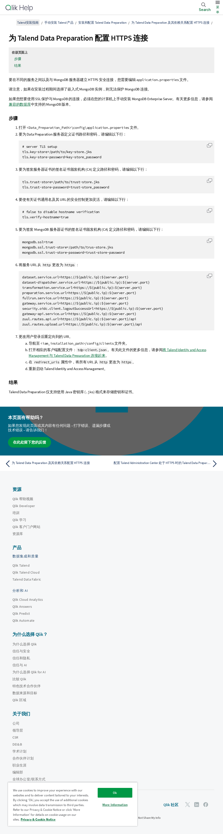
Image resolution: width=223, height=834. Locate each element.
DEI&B (17, 744)
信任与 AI (19, 665)
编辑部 (17, 772)
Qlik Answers (22, 606)
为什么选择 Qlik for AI (29, 672)
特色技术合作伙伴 (26, 686)
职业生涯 (19, 765)
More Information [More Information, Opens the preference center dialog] (115, 805)
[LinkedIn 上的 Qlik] (196, 804)
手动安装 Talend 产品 (59, 22)
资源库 (17, 533)
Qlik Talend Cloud (26, 572)
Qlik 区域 (19, 700)
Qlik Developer (23, 506)
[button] (209, 145)
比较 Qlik (19, 679)
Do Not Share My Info (147, 818)
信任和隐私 (21, 658)
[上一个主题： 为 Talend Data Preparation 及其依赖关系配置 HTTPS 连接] (56, 463)
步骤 (17, 59)
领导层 (17, 730)
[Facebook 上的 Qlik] (206, 804)
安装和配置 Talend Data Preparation (102, 22)
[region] (72, 804)
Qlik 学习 (19, 520)
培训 (15, 513)
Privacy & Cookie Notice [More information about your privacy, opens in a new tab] (38, 819)
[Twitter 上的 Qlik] (187, 804)
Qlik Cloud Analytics (27, 599)
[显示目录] (10, 22)
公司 (15, 723)
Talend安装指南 (28, 22)
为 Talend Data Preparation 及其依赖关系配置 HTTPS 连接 (170, 22)
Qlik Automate (23, 620)
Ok (115, 793)
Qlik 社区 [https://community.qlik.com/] (170, 804)
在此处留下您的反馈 (29, 442)
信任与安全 (21, 651)
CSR (15, 737)
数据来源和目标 (24, 693)
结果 (17, 65)
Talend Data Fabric (26, 579)
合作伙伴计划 (23, 758)
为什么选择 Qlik (24, 644)
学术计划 (19, 751)
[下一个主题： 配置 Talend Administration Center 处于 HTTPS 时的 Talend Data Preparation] (166, 463)
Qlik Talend (21, 565)
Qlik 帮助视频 (22, 499)
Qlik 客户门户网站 (26, 527)
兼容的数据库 (20, 104)
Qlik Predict (21, 613)
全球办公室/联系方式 (29, 779)
